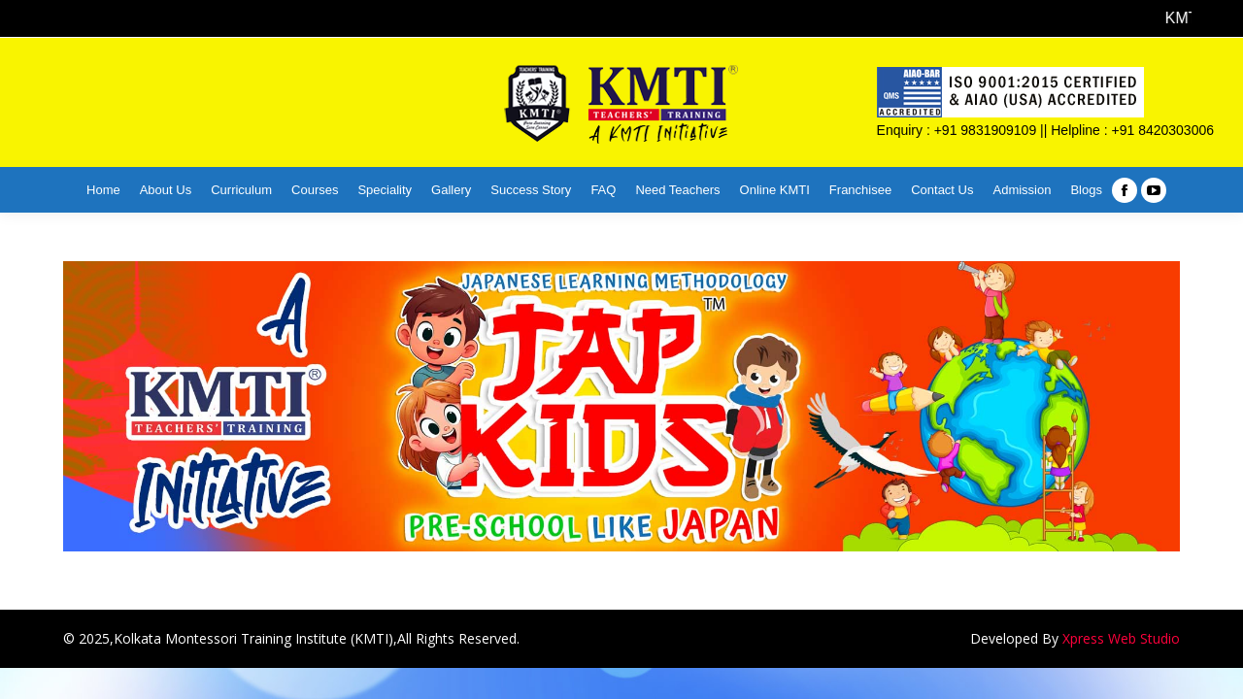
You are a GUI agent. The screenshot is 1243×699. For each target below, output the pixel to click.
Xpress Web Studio (1121, 638)
